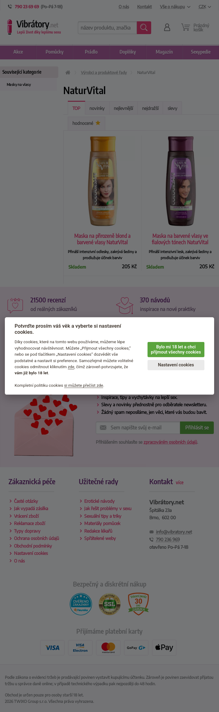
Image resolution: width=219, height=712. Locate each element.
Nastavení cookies (176, 365)
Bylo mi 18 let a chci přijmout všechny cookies (176, 349)
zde (71, 366)
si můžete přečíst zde (83, 385)
